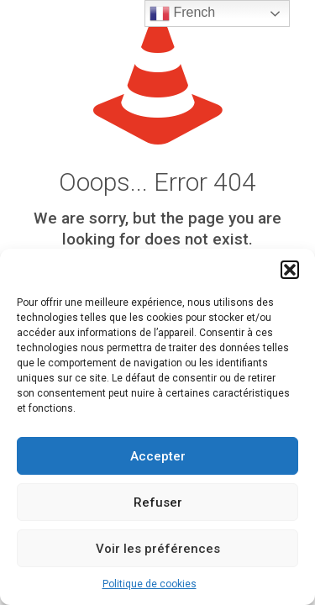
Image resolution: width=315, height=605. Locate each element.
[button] (289, 269)
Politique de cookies (149, 584)
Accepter (158, 456)
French (182, 13)
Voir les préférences (158, 548)
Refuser (158, 502)
